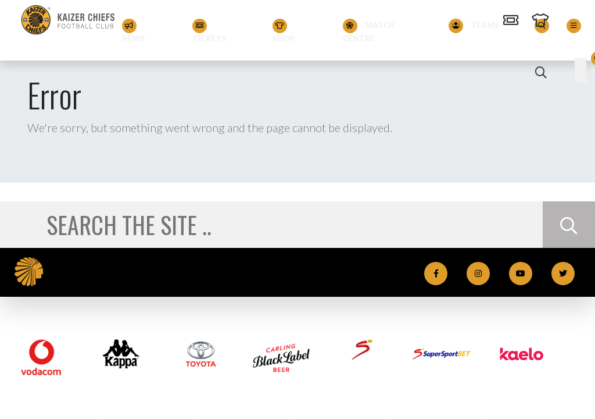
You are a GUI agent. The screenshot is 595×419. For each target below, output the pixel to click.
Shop (284, 31)
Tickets (209, 31)
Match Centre (369, 31)
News (133, 31)
